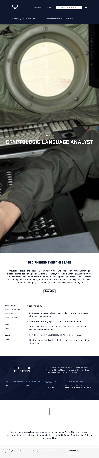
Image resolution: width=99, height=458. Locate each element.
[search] (69, 7)
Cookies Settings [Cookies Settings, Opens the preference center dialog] (73, 450)
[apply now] (49, 291)
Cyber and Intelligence (33, 19)
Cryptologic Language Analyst (59, 19)
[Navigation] (86, 7)
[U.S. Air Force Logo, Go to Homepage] (16, 7)
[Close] (96, 452)
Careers (15, 19)
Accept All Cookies (74, 454)
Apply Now (48, 7)
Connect (37, 7)
